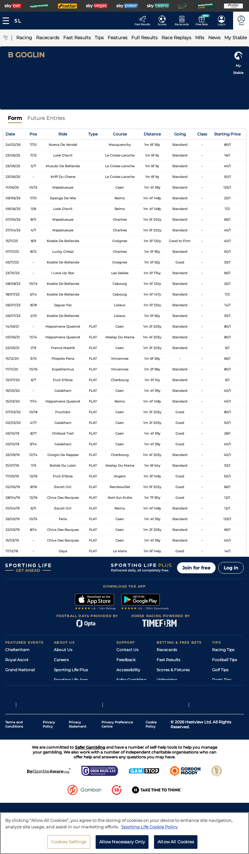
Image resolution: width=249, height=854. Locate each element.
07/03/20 (13, 412)
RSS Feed (63, 710)
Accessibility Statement (77, 689)
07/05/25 (13, 219)
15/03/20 (13, 401)
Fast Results (168, 659)
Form (15, 118)
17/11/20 (12, 369)
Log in (231, 568)
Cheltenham (17, 649)
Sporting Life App (71, 679)
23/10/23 (12, 273)
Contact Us (127, 649)
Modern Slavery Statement (80, 699)
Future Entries (46, 118)
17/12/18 (12, 551)
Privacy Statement (77, 759)
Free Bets (166, 699)
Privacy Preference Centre (117, 759)
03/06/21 (13, 337)
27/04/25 (13, 230)
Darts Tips (221, 679)
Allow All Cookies (176, 845)
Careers (61, 659)
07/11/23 (12, 252)
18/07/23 (12, 294)
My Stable (166, 689)
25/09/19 (12, 455)
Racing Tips (223, 649)
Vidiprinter (167, 679)
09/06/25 (13, 198)
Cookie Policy (151, 759)
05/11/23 (12, 262)
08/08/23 (13, 284)
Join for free (196, 568)
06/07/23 (13, 305)
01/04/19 (12, 508)
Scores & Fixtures (173, 669)
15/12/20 (12, 359)
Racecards (167, 649)
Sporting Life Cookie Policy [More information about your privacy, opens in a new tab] (149, 829)
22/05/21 (12, 348)
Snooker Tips (224, 689)
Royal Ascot (17, 659)
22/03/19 (12, 530)
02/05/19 (13, 487)
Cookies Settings (69, 845)
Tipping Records (228, 699)
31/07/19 (12, 465)
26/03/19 (12, 519)
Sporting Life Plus (71, 669)
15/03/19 (12, 540)
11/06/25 (12, 187)
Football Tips (224, 659)
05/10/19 (12, 433)
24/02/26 (13, 145)
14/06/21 (12, 326)
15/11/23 (12, 241)
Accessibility (128, 669)
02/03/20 (13, 423)
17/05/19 (12, 476)
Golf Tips (220, 669)
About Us (63, 649)
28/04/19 (13, 498)
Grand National (20, 669)
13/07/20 (13, 380)
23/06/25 (13, 155)
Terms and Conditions (14, 759)
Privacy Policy (49, 759)
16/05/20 (13, 391)
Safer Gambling (131, 679)
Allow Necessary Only (122, 845)
